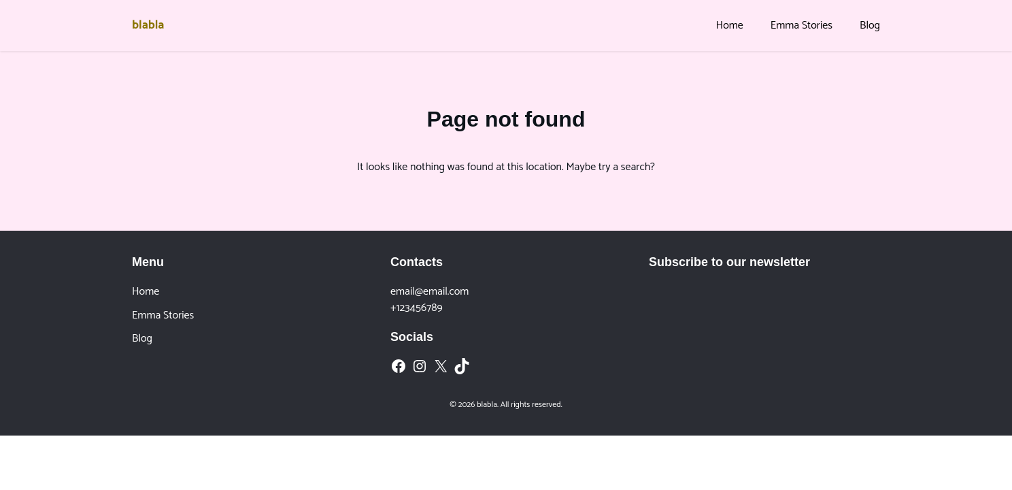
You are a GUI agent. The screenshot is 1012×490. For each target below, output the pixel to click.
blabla (148, 25)
